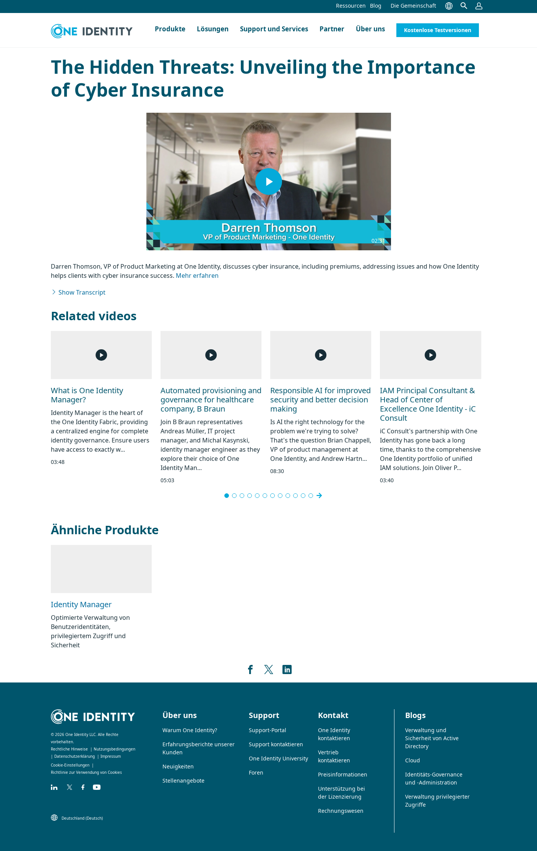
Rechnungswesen (340, 810)
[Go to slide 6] (265, 495)
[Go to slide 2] (234, 495)
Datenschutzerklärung (74, 756)
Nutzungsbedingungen (114, 749)
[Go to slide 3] (242, 495)
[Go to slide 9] (288, 495)
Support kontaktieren (276, 744)
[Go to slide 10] (295, 495)
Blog (375, 5)
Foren (256, 772)
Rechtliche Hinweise (69, 749)
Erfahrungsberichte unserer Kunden (198, 748)
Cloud (412, 760)
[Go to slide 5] (257, 495)
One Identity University (278, 758)
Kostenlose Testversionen (437, 30)
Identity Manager (81, 604)
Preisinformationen (342, 774)
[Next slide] (319, 495)
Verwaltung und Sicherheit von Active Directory (432, 738)
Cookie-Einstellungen (70, 765)
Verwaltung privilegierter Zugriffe (437, 800)
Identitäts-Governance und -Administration (433, 778)
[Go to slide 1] (226, 495)
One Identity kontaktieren (334, 734)
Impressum (111, 756)
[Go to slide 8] (280, 495)
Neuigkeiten (178, 766)
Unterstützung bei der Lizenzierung (341, 792)
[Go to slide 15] (310, 495)
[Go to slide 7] (272, 495)
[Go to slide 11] (303, 495)
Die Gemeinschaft (413, 5)
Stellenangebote (183, 780)
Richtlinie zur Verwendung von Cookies (86, 772)
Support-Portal (267, 730)
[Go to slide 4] (249, 495)
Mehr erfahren (197, 275)
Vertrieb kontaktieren (334, 756)
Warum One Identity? (189, 730)
